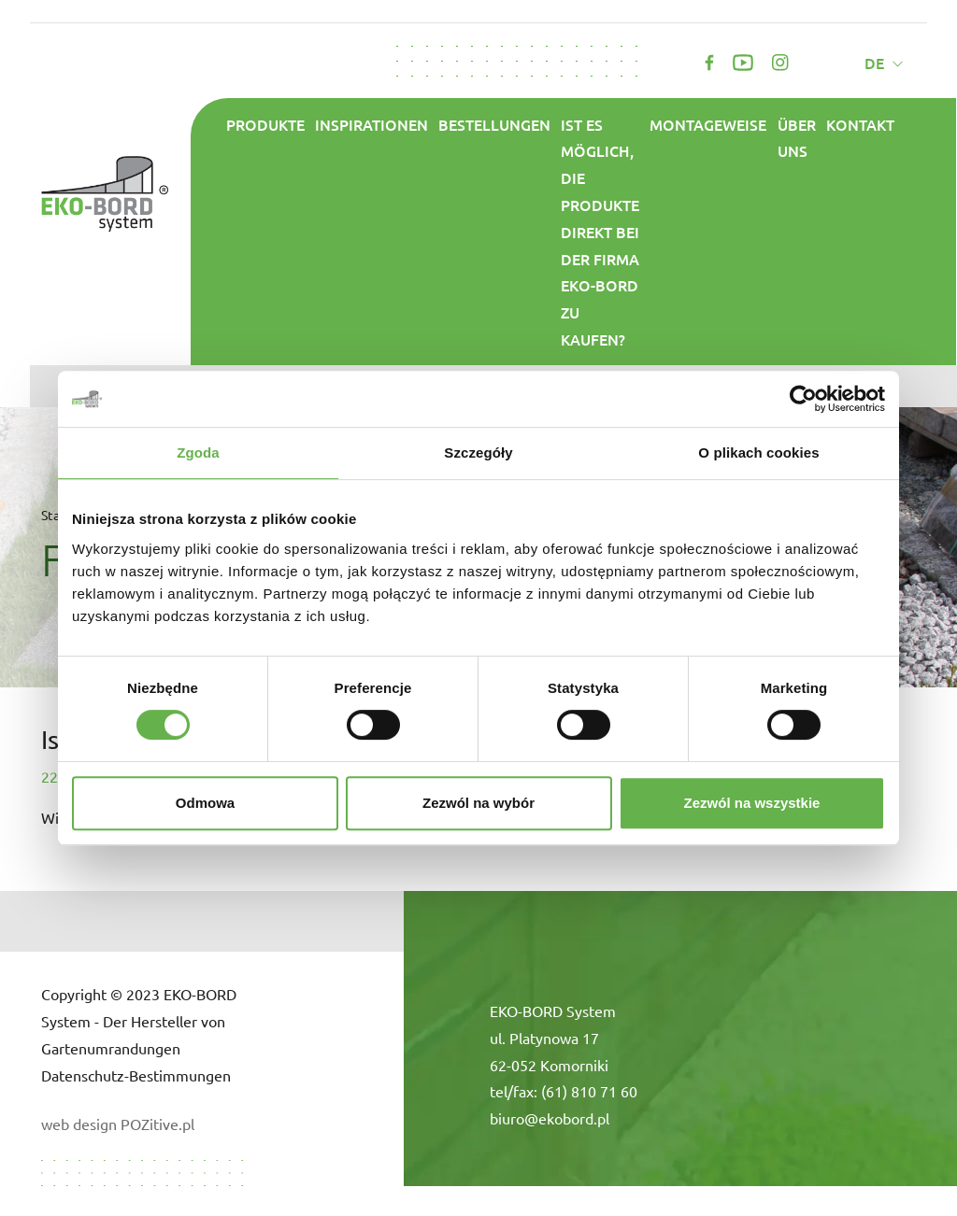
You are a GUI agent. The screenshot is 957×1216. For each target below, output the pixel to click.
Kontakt (860, 124)
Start (55, 514)
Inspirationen (371, 124)
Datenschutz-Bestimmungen (136, 1075)
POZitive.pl (157, 1123)
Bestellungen (494, 124)
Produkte (265, 124)
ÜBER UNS (797, 138)
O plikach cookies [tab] (758, 452)
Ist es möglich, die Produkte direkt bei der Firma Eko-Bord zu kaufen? (600, 231)
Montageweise (708, 124)
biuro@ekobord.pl (549, 1118)
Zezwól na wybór (478, 803)
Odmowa (205, 803)
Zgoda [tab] (198, 452)
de (876, 62)
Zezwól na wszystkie (752, 803)
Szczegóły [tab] (478, 452)
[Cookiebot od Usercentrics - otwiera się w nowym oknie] (803, 399)
